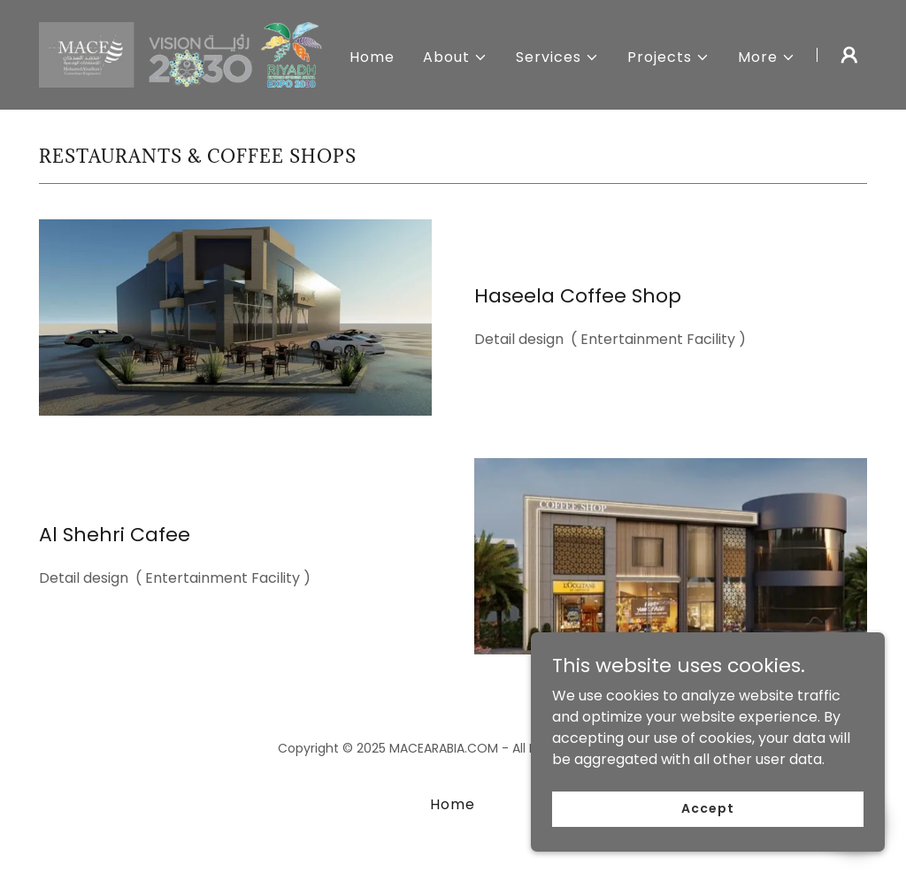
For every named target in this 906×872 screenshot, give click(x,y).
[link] (184, 53)
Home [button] (452, 804)
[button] (455, 57)
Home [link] (372, 57)
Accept (707, 808)
